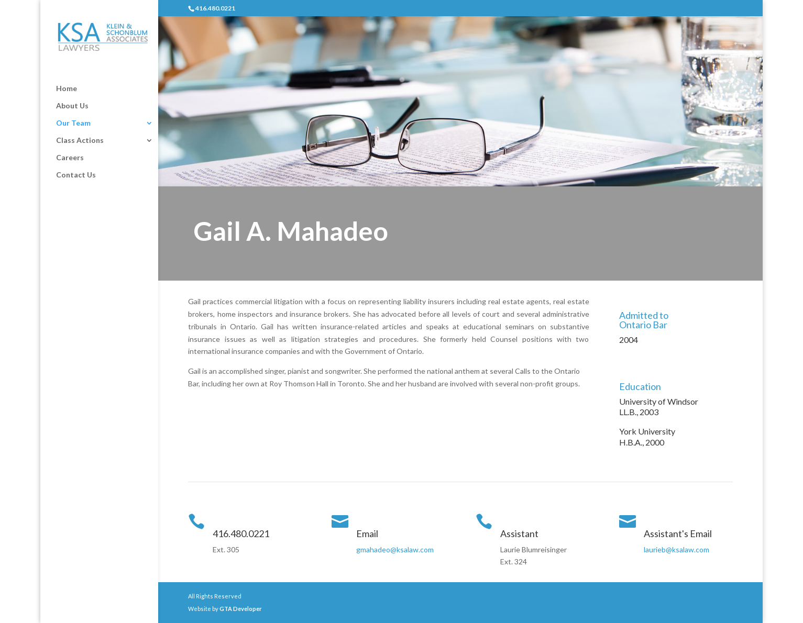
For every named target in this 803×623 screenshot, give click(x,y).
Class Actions (80, 140)
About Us (72, 106)
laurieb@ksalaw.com (676, 549)
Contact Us (76, 175)
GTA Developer (240, 608)
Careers (70, 158)
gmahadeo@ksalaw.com (395, 549)
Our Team (73, 123)
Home (66, 89)
